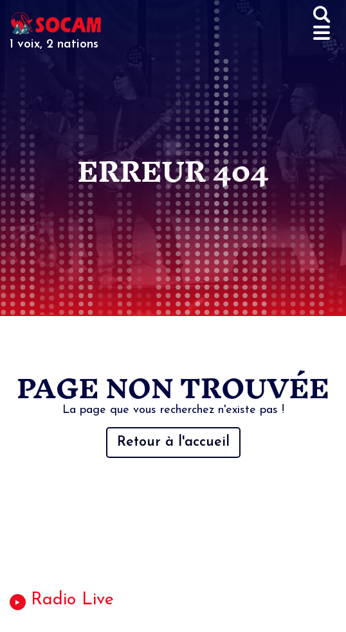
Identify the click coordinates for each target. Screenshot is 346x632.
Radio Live (72, 600)
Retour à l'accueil (173, 442)
